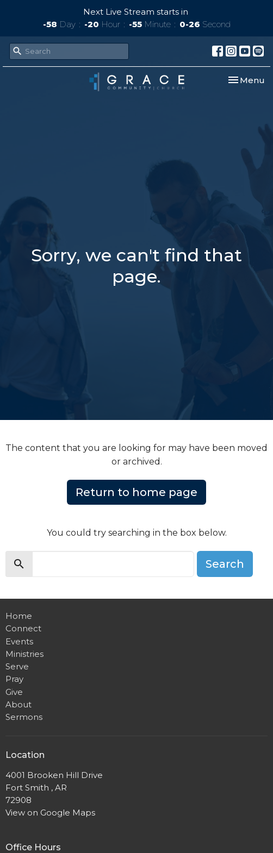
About (18, 704)
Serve (17, 666)
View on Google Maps (50, 812)
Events (19, 641)
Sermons (23, 717)
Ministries (24, 654)
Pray (14, 679)
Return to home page (136, 492)
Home (18, 616)
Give (14, 692)
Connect (23, 628)
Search (225, 563)
